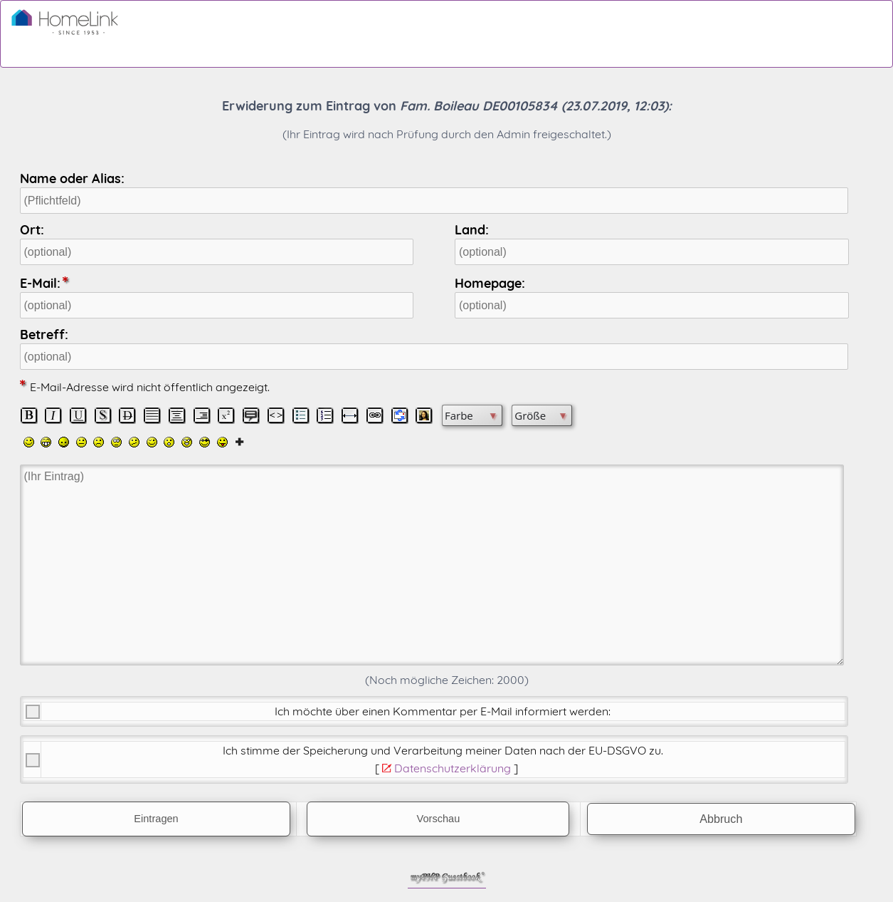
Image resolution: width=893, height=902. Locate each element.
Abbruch (720, 818)
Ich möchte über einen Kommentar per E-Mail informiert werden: (443, 711)
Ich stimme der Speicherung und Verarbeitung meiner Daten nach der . (443, 750)
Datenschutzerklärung (452, 768)
